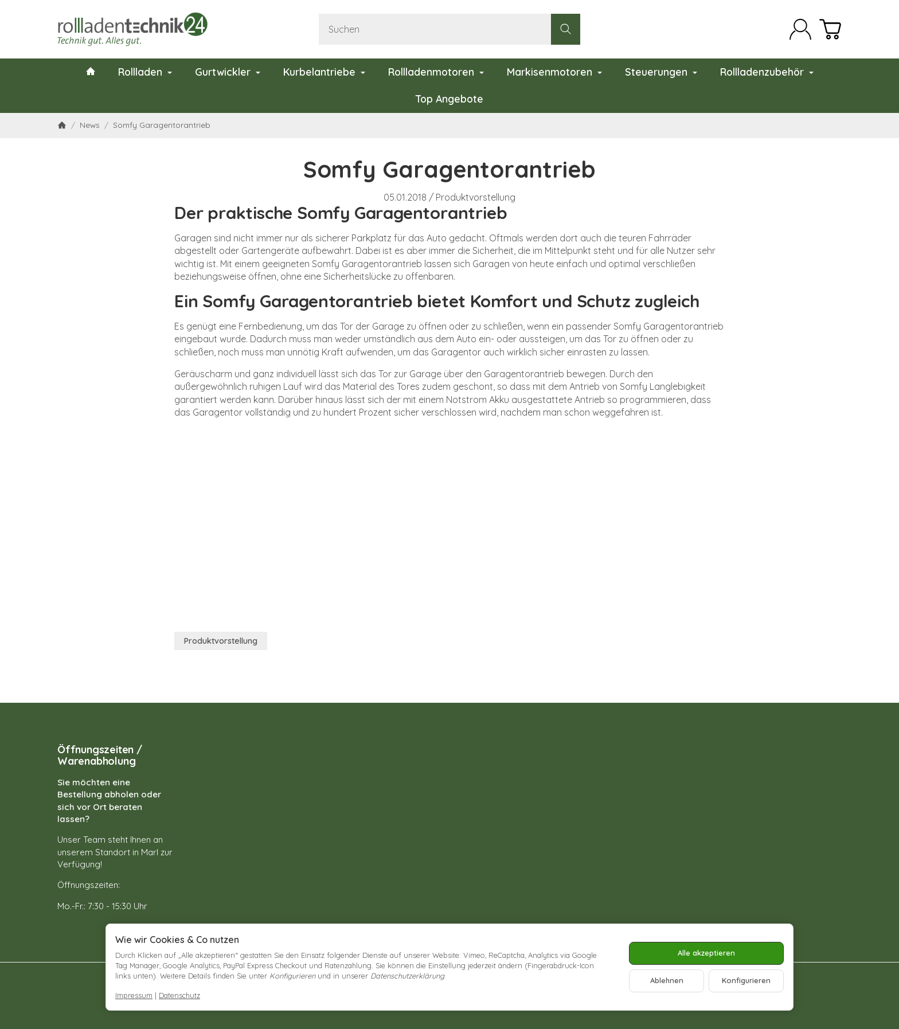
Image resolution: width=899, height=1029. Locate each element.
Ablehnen (666, 980)
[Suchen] (449, 29)
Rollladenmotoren (436, 71)
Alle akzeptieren (706, 952)
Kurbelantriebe (324, 71)
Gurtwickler (227, 71)
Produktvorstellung (475, 197)
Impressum (134, 995)
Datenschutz (179, 995)
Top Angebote (449, 98)
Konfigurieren (746, 980)
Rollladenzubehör (767, 71)
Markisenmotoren (554, 71)
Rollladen (145, 71)
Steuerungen (661, 71)
